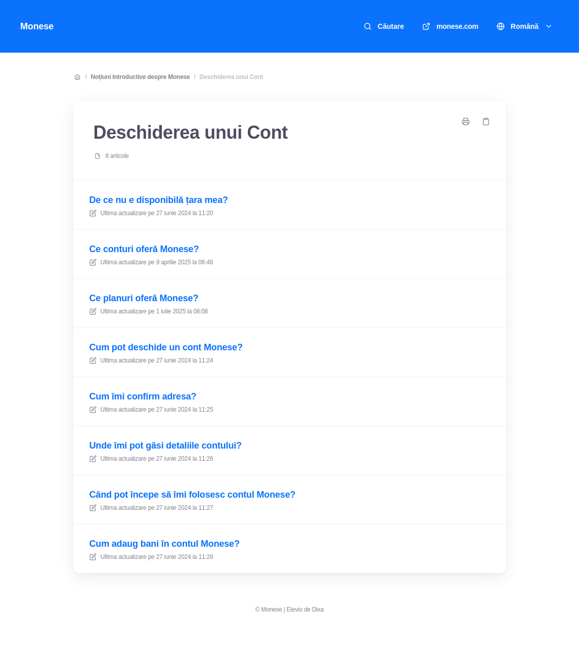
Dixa (318, 609)
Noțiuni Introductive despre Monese (140, 76)
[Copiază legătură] (486, 121)
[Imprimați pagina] (466, 121)
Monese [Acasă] (37, 26)
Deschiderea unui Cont (231, 76)
